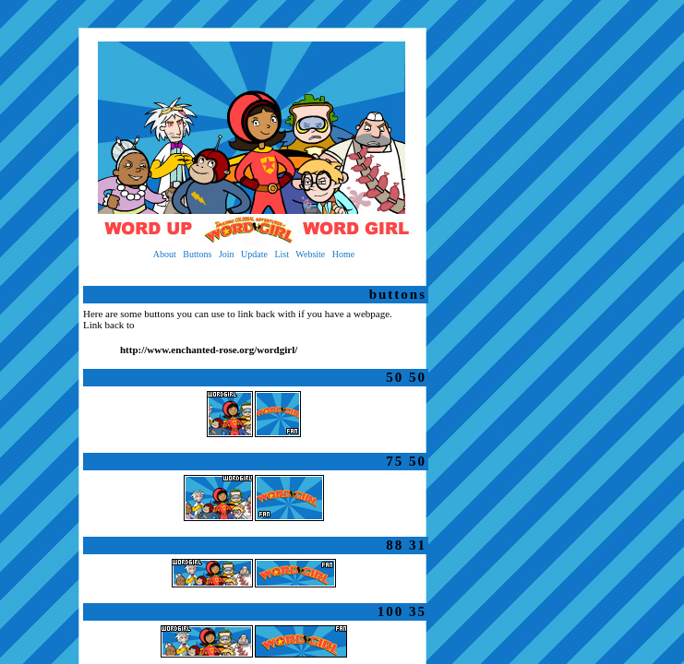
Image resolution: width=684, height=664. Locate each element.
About (164, 254)
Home (343, 254)
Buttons (197, 254)
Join (226, 254)
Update (254, 254)
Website (310, 254)
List (281, 254)
